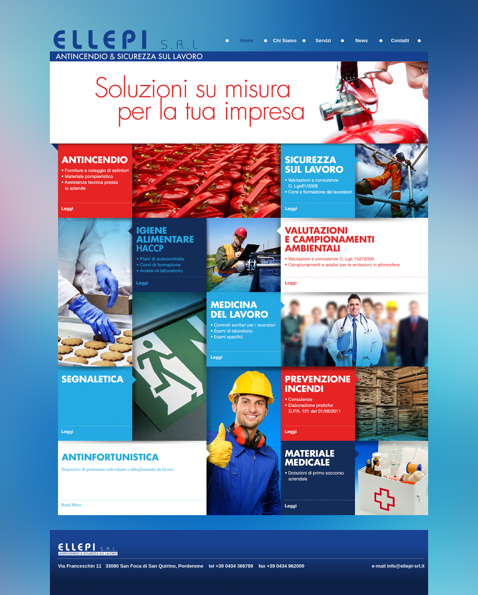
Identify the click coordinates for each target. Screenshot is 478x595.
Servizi (323, 40)
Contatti (400, 40)
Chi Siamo (285, 40)
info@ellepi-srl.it (405, 566)
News (361, 40)
